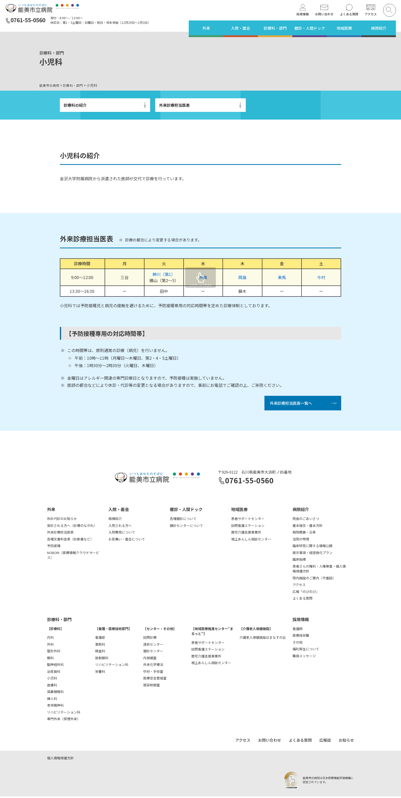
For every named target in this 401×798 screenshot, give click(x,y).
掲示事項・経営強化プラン (312, 554)
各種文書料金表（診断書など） (70, 540)
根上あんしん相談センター (251, 540)
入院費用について (121, 533)
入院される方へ (120, 527)
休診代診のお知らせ (62, 520)
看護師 (298, 630)
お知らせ (346, 741)
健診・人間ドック (309, 28)
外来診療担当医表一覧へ (292, 404)
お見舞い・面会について (126, 540)
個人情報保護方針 (60, 759)
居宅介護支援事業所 (246, 533)
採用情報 (302, 14)
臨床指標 (299, 560)
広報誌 (325, 741)
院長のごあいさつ (306, 520)
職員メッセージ (304, 657)
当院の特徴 (301, 540)
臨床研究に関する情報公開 (312, 547)
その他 (298, 643)
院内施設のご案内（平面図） (314, 579)
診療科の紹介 (75, 105)
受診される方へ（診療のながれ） (72, 527)
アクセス (371, 14)
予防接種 (53, 547)
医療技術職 (301, 636)
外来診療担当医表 (174, 105)
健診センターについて (186, 527)
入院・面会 (240, 28)
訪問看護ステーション (247, 527)
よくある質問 (349, 14)
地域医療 (344, 28)
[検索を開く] (389, 10)
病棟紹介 (115, 520)
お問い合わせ (324, 14)
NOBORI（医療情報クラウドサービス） (73, 557)
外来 (206, 28)
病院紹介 (378, 28)
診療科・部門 (275, 28)
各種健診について (183, 520)
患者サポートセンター (247, 520)
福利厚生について (306, 650)
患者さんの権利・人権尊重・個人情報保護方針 (319, 570)
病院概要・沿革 (304, 533)
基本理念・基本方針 (307, 527)
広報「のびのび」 (306, 593)
